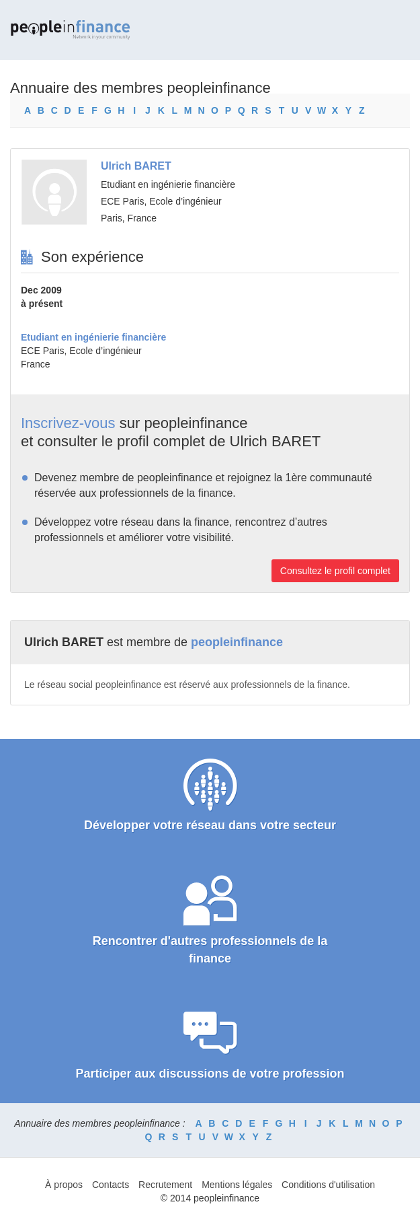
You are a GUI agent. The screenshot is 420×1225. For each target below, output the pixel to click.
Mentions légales (237, 1184)
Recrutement (165, 1184)
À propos (64, 1184)
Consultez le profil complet (335, 570)
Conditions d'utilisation (328, 1184)
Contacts (110, 1184)
